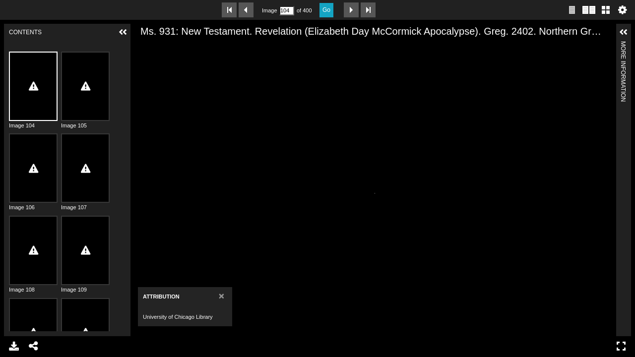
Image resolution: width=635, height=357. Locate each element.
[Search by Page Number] (286, 10)
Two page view (588, 9)
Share (33, 346)
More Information (623, 45)
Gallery (605, 9)
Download (13, 346)
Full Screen (621, 346)
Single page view (572, 9)
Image (269, 10)
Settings (622, 9)
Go (326, 9)
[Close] (189, 295)
